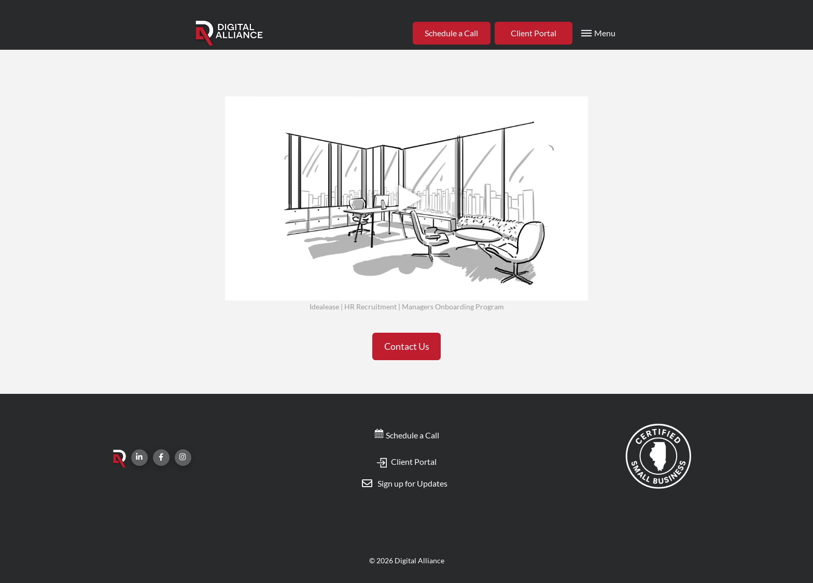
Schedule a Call (406, 435)
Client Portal (406, 461)
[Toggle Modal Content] (597, 33)
